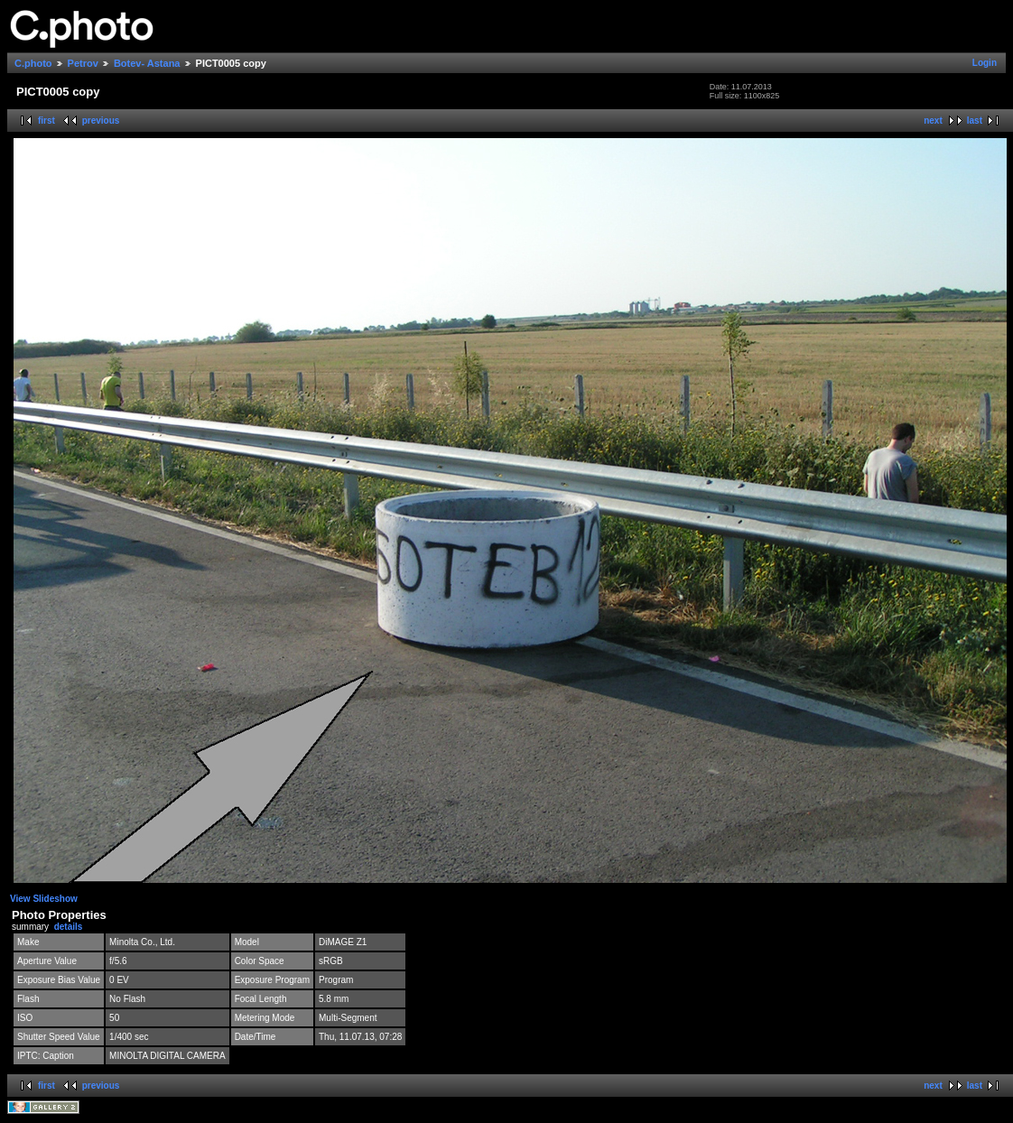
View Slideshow (44, 899)
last (974, 120)
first (46, 120)
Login (984, 63)
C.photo (33, 63)
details (68, 927)
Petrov (83, 63)
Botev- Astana (147, 63)
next (933, 120)
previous (101, 120)
